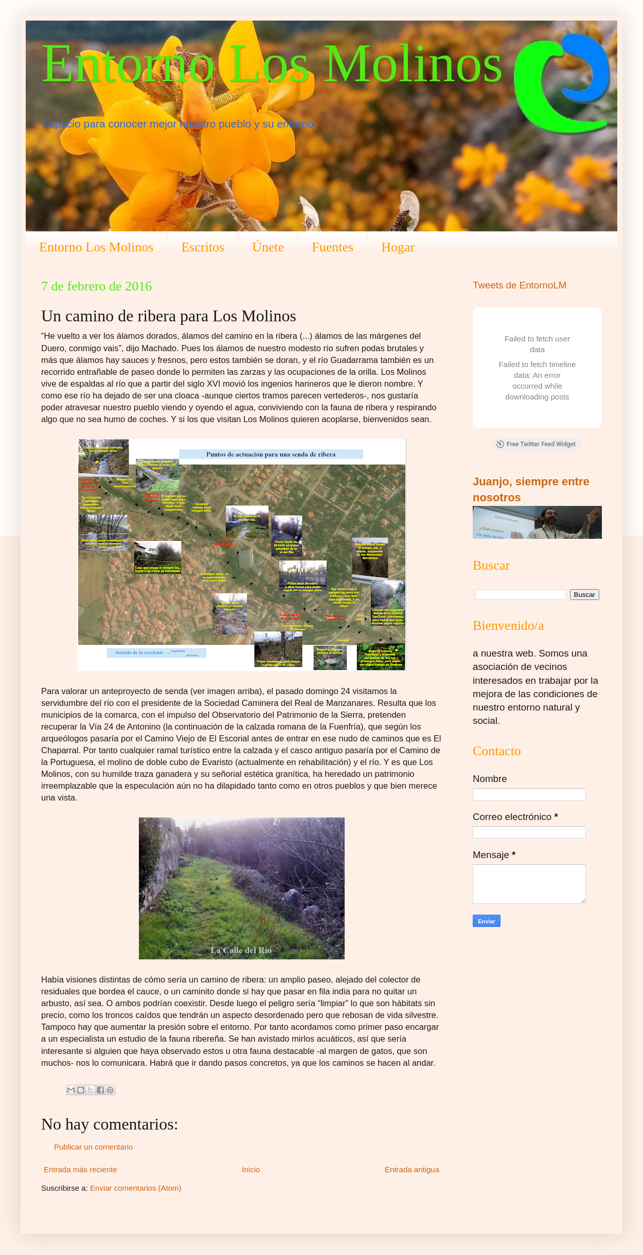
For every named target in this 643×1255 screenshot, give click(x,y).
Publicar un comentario (93, 1146)
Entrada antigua (412, 1169)
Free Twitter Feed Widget (536, 444)
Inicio (251, 1169)
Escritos (202, 247)
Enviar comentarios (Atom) (136, 1188)
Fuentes (332, 247)
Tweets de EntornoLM (519, 285)
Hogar (398, 247)
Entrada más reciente (80, 1169)
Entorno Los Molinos (272, 63)
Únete (268, 247)
